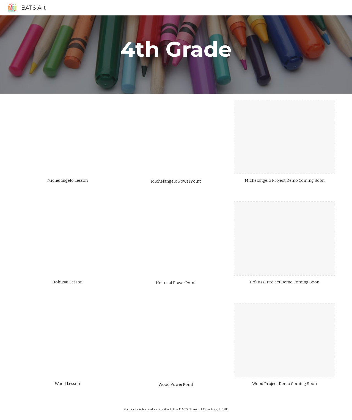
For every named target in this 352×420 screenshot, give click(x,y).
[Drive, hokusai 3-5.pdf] (67, 238)
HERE (223, 409)
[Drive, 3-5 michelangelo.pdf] (67, 137)
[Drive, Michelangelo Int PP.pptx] (176, 137)
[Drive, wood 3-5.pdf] (67, 340)
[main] (176, 54)
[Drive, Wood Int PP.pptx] (176, 341)
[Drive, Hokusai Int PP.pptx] (176, 239)
